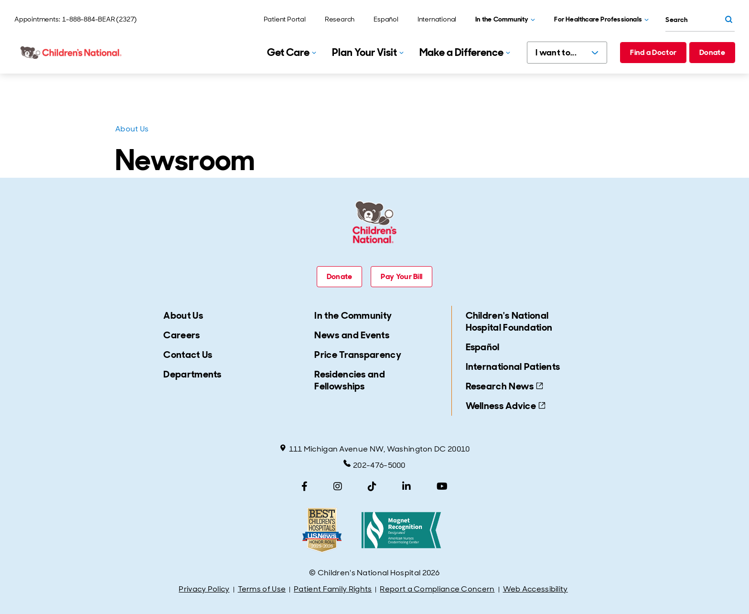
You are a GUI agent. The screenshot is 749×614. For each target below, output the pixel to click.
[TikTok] (372, 486)
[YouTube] (442, 486)
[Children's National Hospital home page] (71, 52)
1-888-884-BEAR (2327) (99, 19)
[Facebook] (305, 486)
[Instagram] (338, 486)
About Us (132, 129)
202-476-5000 (374, 465)
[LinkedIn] (406, 486)
